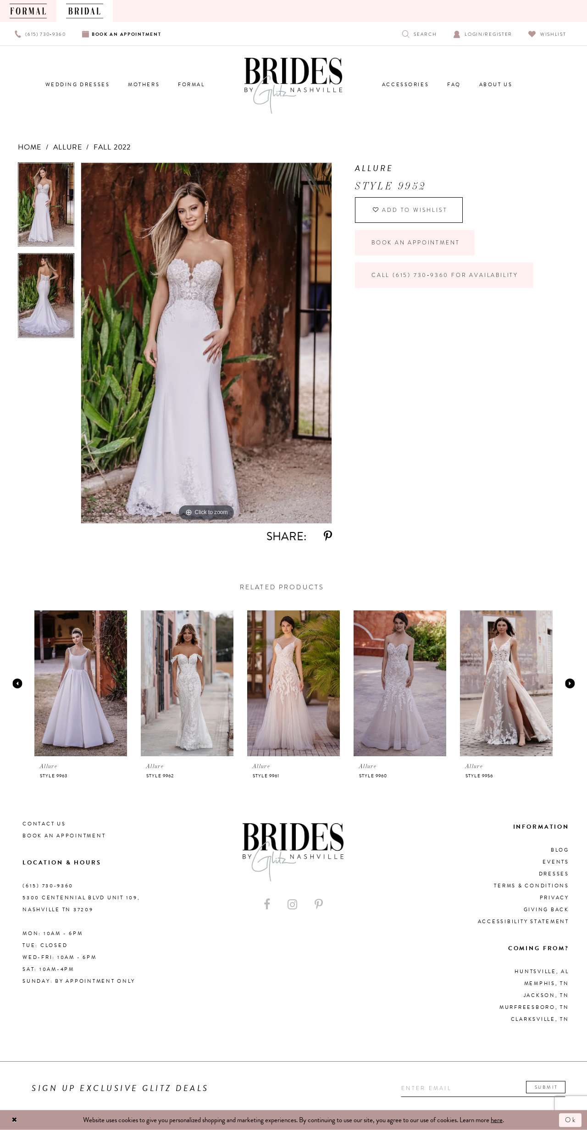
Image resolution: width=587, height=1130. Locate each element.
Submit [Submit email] (546, 1087)
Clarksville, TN (540, 1019)
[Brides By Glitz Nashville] (293, 86)
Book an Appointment (415, 242)
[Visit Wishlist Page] (547, 33)
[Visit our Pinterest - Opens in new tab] (319, 904)
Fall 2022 (112, 147)
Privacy (554, 898)
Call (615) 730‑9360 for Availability (444, 275)
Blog (560, 850)
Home (29, 147)
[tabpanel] (46, 208)
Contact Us (44, 824)
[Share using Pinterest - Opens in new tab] (328, 536)
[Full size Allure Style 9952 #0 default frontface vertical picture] (206, 343)
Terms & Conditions (531, 886)
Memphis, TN (546, 983)
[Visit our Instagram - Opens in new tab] (292, 904)
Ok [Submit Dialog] (571, 1120)
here (497, 1120)
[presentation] (80, 683)
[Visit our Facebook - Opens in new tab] (267, 904)
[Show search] (419, 33)
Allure (67, 147)
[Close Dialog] (15, 1120)
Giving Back (546, 910)
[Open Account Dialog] (483, 33)
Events (556, 862)
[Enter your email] (483, 1088)
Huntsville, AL (542, 971)
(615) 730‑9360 (47, 886)
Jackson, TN (546, 995)
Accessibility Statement (523, 921)
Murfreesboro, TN (534, 1007)
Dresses (554, 874)
